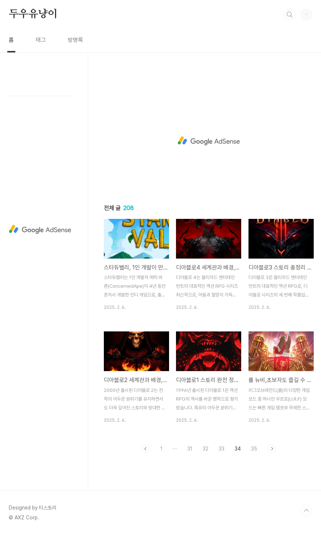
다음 (271, 448)
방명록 (75, 39)
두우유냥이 (33, 14)
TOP (306, 510)
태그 (41, 39)
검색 (289, 14)
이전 (145, 448)
